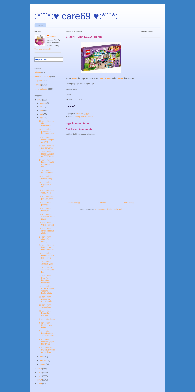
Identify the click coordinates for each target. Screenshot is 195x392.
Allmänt (38, 72)
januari (43, 364)
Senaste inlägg (74, 203)
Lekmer (120, 78)
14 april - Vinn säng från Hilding (45, 239)
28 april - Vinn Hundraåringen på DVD (46, 139)
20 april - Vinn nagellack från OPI (46, 184)
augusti (43, 103)
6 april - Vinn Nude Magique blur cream (46, 341)
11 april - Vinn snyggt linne (45, 306)
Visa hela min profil (43, 49)
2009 (40, 383)
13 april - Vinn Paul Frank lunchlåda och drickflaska (46, 279)
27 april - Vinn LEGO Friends (46, 171)
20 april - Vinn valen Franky (45, 177)
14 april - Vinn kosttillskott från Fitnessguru (46, 255)
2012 (40, 372)
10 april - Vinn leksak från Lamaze (45, 313)
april (42, 118)
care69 (53, 36)
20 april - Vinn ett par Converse (46, 197)
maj (41, 114)
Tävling (77, 116)
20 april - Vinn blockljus (45, 209)
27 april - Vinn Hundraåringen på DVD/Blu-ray (46, 154)
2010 (40, 380)
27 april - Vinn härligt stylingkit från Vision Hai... (46, 163)
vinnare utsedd (87, 116)
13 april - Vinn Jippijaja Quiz (46, 262)
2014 (40, 100)
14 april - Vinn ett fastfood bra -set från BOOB (46, 247)
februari (43, 360)
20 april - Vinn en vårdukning (46, 191)
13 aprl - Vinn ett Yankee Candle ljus (46, 269)
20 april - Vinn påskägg (45, 203)
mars (42, 357)
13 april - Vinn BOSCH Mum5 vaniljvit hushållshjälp (46, 289)
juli (41, 107)
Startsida (40, 25)
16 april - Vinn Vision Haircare (46, 224)
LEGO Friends (105, 78)
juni (41, 110)
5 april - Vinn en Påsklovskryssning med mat (47, 349)
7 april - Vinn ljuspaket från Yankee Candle (46, 333)
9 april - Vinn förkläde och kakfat (45, 325)
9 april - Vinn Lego (47, 319)
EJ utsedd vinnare (42, 76)
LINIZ (74, 78)
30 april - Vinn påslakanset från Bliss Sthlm (46, 131)
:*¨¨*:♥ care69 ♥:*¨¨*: (76, 16)
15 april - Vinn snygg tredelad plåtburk (46, 231)
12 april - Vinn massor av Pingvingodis (45, 299)
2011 (40, 376)
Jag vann (38, 81)
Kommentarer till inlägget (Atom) (108, 209)
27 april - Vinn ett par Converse (46, 147)
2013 (40, 369)
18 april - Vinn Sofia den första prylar (47, 216)
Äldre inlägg (129, 203)
